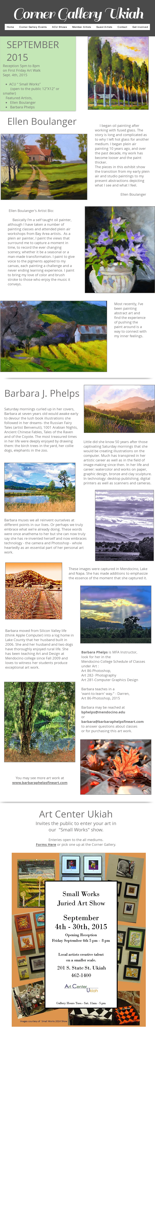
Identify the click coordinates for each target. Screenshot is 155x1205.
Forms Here (46, 844)
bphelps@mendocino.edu (103, 712)
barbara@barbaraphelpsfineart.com (112, 721)
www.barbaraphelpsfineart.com (40, 782)
